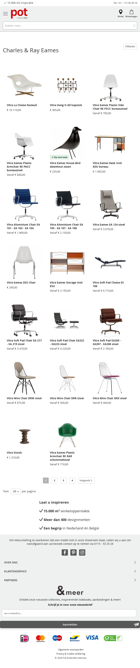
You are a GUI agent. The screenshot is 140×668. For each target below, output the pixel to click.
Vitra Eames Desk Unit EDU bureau (107, 164)
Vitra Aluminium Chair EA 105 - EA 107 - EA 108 (66, 226)
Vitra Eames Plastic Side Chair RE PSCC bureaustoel (110, 106)
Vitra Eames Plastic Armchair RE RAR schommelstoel (62, 456)
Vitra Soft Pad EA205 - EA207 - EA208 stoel (107, 342)
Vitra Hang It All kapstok (66, 105)
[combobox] (70, 25)
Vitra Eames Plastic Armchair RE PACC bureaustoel (19, 166)
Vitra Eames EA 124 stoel (109, 224)
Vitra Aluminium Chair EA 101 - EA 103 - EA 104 (23, 226)
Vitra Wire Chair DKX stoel (110, 398)
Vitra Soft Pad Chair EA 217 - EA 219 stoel (24, 342)
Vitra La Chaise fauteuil (22, 105)
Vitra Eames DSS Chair (21, 282)
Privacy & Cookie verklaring (70, 653)
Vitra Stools (14, 452)
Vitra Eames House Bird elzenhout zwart (65, 164)
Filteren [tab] (130, 46)
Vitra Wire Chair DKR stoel (67, 398)
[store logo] (19, 13)
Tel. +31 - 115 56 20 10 (125, 2)
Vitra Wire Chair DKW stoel (24, 398)
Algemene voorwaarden (71, 649)
